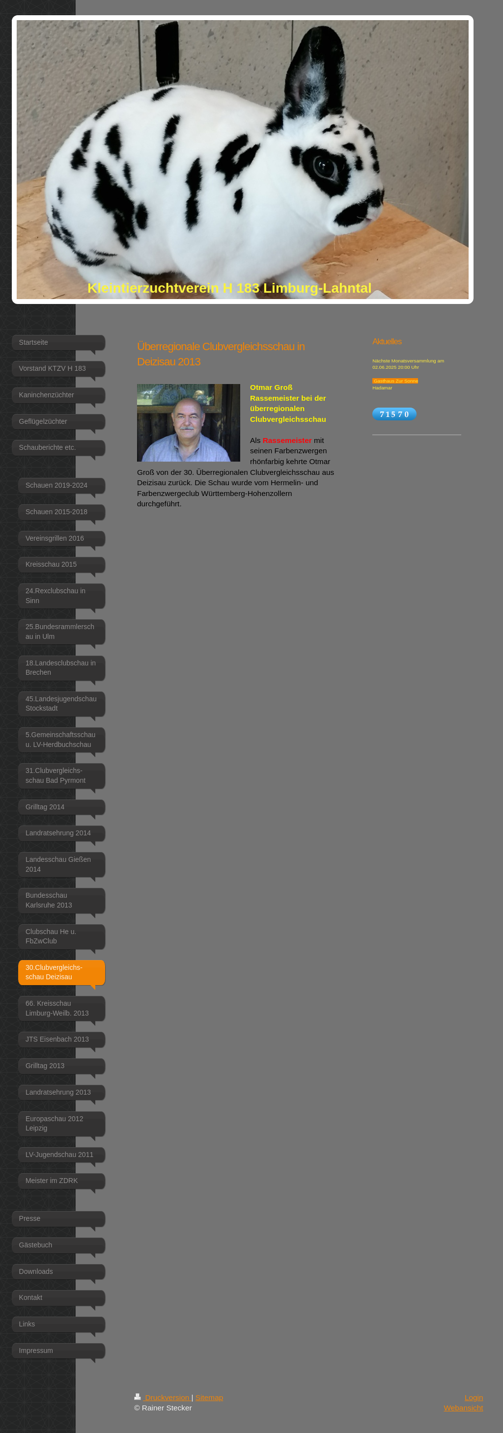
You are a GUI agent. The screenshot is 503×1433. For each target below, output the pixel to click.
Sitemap (209, 1397)
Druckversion (162, 1397)
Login (474, 1397)
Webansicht (463, 1408)
